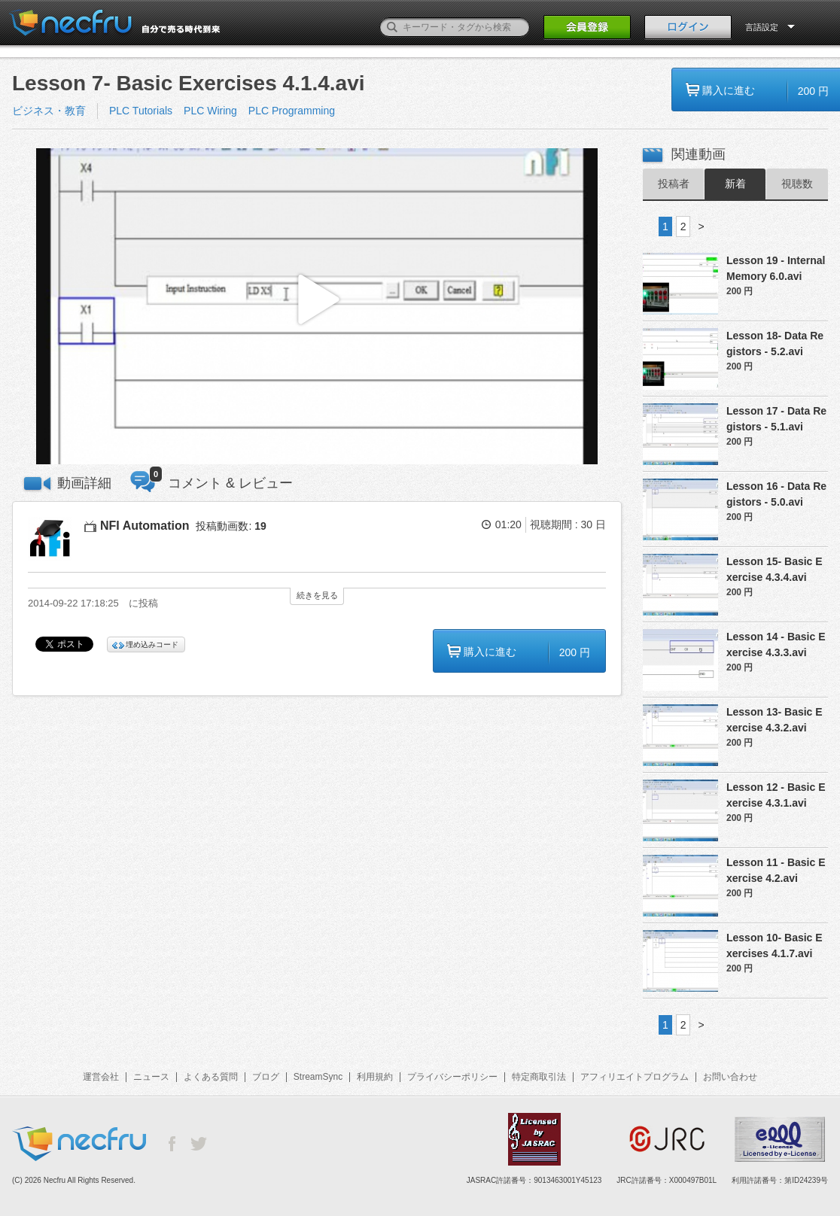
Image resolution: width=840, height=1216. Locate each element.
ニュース (151, 1077)
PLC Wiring (210, 111)
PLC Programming (291, 111)
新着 (735, 184)
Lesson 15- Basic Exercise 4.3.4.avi (774, 569)
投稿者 (673, 184)
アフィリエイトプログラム (634, 1077)
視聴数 (797, 184)
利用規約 (375, 1077)
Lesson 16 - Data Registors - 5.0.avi (776, 494)
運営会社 (101, 1077)
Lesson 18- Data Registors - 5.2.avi (774, 343)
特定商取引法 (539, 1077)
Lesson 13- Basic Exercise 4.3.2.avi (774, 720)
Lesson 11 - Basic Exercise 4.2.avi (776, 870)
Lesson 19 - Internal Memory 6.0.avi (775, 268)
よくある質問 (211, 1077)
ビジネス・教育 (49, 111)
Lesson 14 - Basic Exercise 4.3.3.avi (776, 644)
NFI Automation (145, 525)
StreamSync (318, 1077)
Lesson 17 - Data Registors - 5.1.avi (776, 419)
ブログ (265, 1077)
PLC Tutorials (140, 111)
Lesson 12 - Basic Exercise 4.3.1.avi (776, 795)
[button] (317, 307)
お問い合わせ (730, 1077)
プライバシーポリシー (452, 1077)
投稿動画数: (231, 526)
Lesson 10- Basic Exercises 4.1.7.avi (774, 945)
